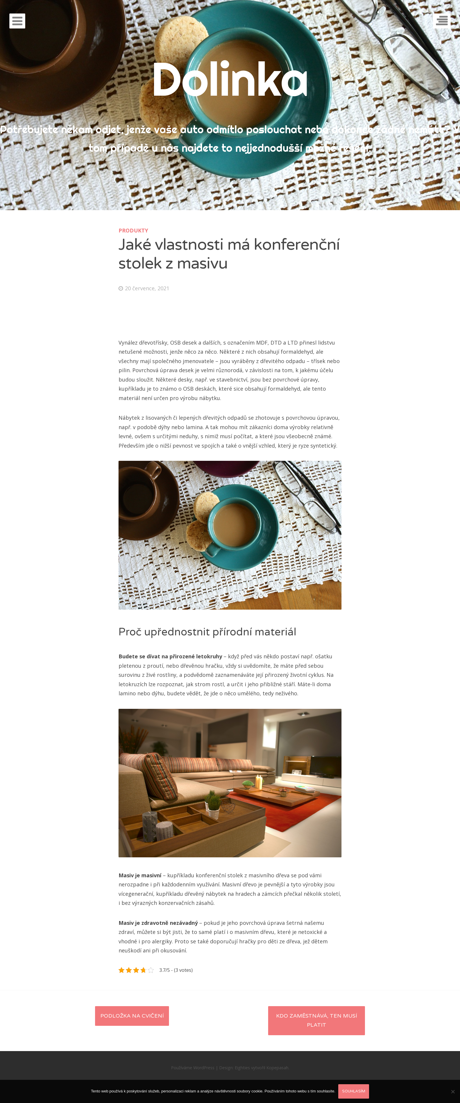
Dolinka (230, 78)
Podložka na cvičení (132, 1016)
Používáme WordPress (192, 1067)
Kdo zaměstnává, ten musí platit (316, 1020)
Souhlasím (353, 1091)
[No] (453, 1091)
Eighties (242, 1067)
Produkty (133, 230)
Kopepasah (277, 1067)
